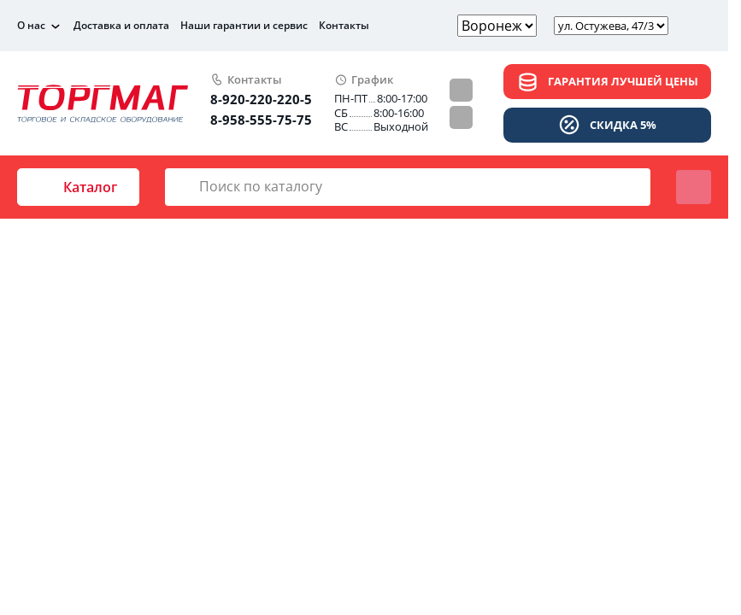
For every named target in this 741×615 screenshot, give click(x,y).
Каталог (78, 187)
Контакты (344, 25)
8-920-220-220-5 (261, 99)
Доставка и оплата (121, 25)
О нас (31, 25)
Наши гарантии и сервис (244, 25)
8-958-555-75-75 (261, 119)
